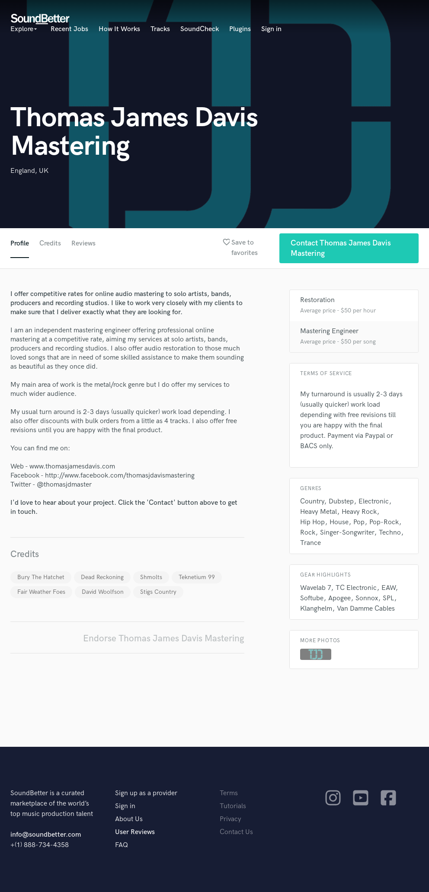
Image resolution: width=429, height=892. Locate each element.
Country (312, 501)
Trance (310, 543)
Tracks (160, 29)
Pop (359, 522)
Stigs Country (158, 592)
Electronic (374, 501)
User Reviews (135, 832)
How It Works (119, 29)
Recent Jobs (69, 29)
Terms (229, 793)
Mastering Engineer (329, 331)
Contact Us (236, 832)
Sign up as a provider (146, 793)
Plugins (240, 29)
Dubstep (341, 501)
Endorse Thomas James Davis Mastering (163, 638)
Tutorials (233, 806)
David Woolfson (103, 592)
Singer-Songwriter (347, 533)
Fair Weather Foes (41, 592)
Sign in (271, 29)
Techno (390, 533)
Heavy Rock (359, 512)
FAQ (121, 845)
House (339, 522)
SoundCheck (199, 29)
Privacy (230, 819)
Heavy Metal (318, 512)
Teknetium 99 (197, 577)
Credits (50, 243)
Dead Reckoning (102, 577)
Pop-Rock (384, 522)
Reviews (83, 243)
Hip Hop (312, 522)
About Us (129, 819)
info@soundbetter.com (45, 835)
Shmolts (151, 577)
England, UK (29, 171)
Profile (19, 243)
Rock (307, 533)
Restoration (317, 300)
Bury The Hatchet (40, 577)
